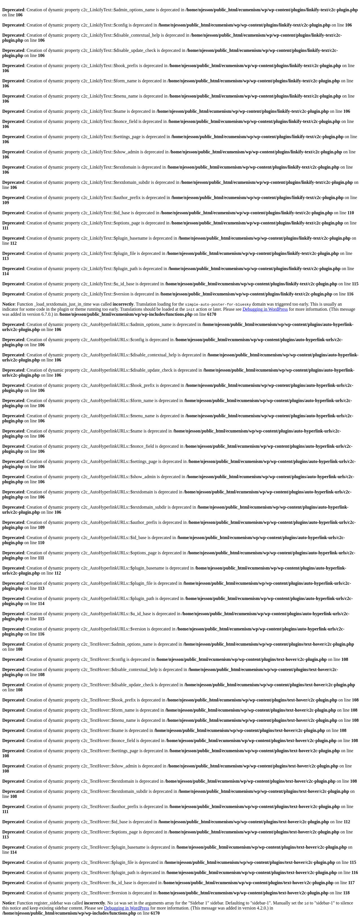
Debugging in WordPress (265, 309)
